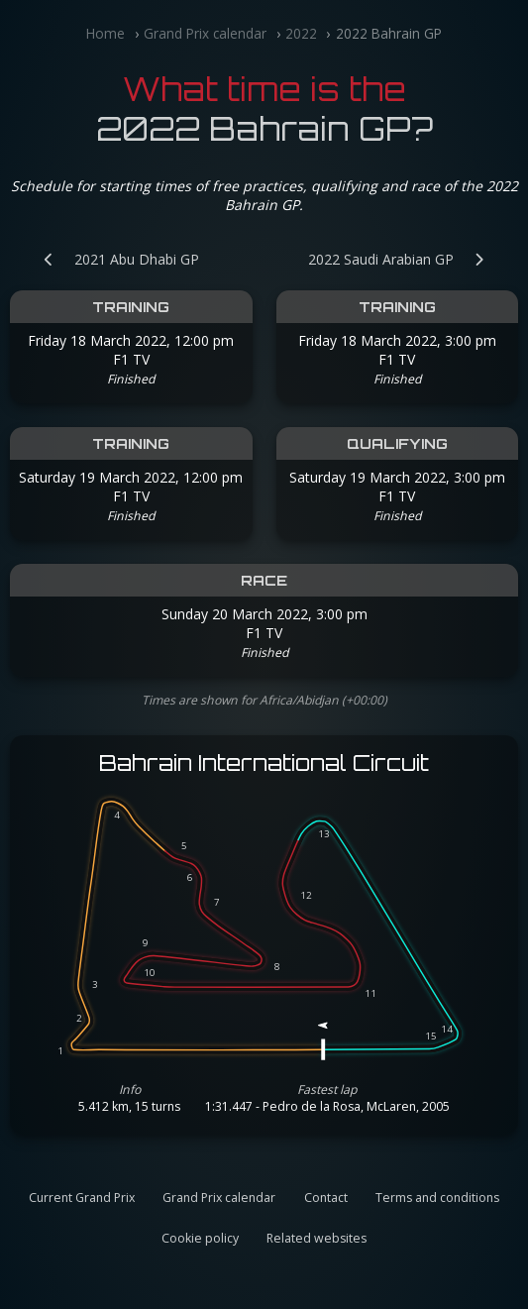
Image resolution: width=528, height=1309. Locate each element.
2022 (301, 33)
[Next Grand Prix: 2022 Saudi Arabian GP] (406, 259)
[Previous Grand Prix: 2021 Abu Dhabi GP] (111, 259)
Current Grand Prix (82, 1197)
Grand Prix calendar (205, 33)
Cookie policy (200, 1238)
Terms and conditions (437, 1197)
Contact (326, 1197)
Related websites (316, 1238)
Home (105, 33)
